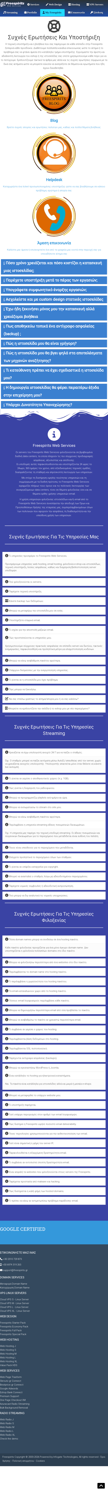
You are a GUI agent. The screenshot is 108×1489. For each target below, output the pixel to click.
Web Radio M (7, 1427)
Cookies (40, 1460)
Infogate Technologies (65, 1456)
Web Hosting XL (8, 1361)
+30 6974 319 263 (11, 1264)
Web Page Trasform (11, 1377)
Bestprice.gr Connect (11, 1384)
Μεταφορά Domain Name (13, 1283)
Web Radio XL (7, 1434)
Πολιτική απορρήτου (23, 1460)
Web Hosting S (8, 1349)
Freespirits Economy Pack (14, 1326)
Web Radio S (7, 1423)
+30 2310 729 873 (12, 1259)
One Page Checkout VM (13, 1400)
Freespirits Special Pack (13, 1334)
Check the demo (9, 1438)
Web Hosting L (8, 1357)
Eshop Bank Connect (11, 1392)
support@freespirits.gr (15, 1270)
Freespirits (8, 1456)
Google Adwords (9, 1388)
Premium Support (9, 1396)
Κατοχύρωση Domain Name (15, 1287)
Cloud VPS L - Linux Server (14, 1307)
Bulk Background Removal (14, 1407)
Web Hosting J (8, 1346)
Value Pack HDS (8, 1365)
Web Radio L (7, 1431)
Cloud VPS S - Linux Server (14, 1299)
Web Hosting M (8, 1353)
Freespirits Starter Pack (13, 1322)
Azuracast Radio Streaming (14, 1403)
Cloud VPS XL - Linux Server (15, 1311)
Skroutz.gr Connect (10, 1380)
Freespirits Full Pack (11, 1330)
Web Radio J (7, 1419)
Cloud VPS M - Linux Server (14, 1303)
